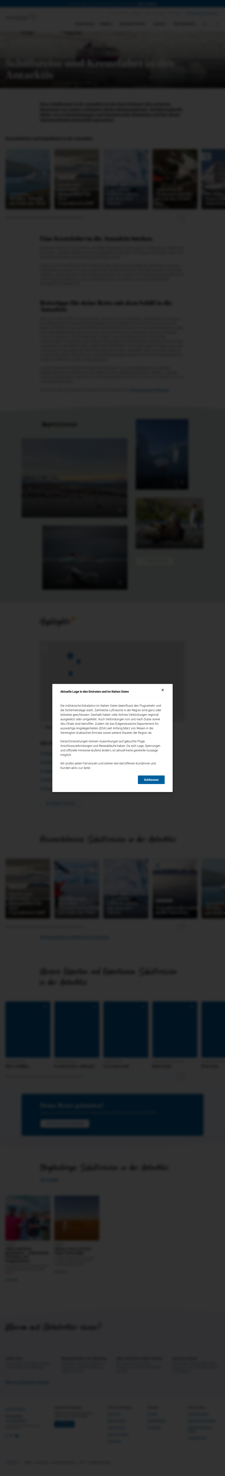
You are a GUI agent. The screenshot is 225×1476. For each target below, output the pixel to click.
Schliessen (151, 780)
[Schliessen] (163, 690)
